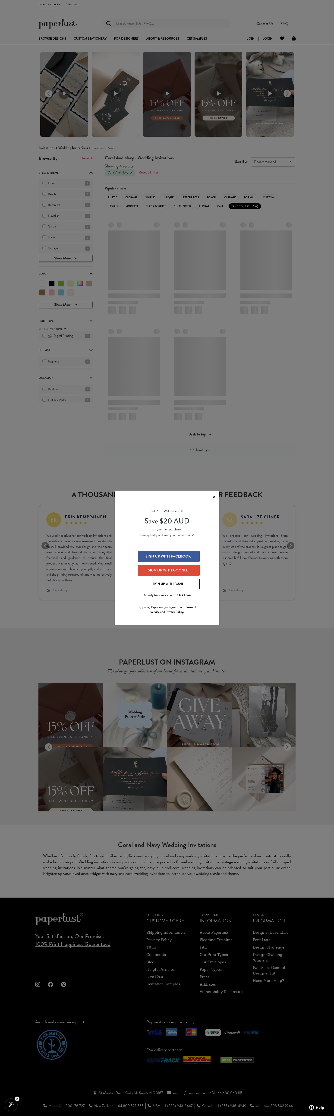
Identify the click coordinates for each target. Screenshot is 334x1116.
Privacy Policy (174, 611)
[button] (11, 1104)
